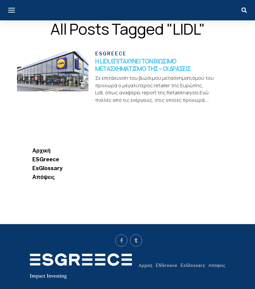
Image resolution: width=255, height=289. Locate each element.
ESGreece (45, 160)
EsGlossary (47, 169)
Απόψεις (43, 178)
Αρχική (41, 151)
